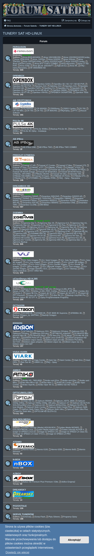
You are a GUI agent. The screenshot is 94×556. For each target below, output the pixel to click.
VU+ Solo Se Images (68, 260)
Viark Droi (77, 360)
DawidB (39, 221)
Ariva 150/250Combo (31, 61)
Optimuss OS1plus (59, 331)
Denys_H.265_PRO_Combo (44, 291)
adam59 (28, 194)
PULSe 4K (18, 120)
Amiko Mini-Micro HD (28, 382)
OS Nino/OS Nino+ (37, 335)
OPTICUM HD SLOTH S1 (44, 411)
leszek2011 (30, 221)
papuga (26, 163)
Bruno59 (26, 55)
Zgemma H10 (38, 238)
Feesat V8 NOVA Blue (46, 172)
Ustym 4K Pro (30, 293)
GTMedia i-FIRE (48, 178)
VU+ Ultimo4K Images (50, 266)
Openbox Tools (80, 92)
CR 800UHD (50, 111)
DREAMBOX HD (21, 186)
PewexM (26, 498)
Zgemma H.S (62, 223)
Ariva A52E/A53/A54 (30, 57)
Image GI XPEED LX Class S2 (73, 432)
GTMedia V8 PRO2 (76, 170)
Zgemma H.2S (38, 225)
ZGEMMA (18, 212)
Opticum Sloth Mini (22, 411)
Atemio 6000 (27, 449)
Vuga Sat (26, 360)
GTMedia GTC (78, 176)
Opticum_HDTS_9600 (63, 401)
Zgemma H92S (54, 233)
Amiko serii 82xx (51, 380)
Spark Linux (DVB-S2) (53, 338)
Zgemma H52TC (27, 229)
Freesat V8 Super (57, 170)
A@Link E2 (61, 66)
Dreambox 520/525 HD (71, 196)
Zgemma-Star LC (74, 240)
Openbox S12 (54, 86)
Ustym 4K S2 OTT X (67, 293)
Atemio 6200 (55, 449)
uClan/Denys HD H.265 (25, 278)
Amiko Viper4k (27, 385)
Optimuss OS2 (76, 331)
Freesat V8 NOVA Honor (69, 172)
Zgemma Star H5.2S (46, 229)
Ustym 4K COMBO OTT (37, 295)
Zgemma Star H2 (21, 225)
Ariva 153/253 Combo (74, 61)
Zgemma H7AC (63, 231)
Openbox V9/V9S (39, 92)
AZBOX (17, 473)
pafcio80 (40, 287)
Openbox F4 (48, 88)
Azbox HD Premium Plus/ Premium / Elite (39, 482)
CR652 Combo (68, 108)
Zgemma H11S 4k (55, 238)
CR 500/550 (27, 108)
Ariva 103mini (68, 59)
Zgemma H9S (20, 233)
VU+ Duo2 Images (38, 264)
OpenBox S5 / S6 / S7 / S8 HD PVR (67, 84)
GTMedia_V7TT (35, 167)
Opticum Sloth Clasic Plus (31, 409)
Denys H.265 (27, 289)
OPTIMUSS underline (60, 333)
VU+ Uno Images (31, 262)
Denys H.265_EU (43, 289)
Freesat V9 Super (40, 176)
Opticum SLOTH (75, 405)
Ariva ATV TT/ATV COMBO (45, 63)
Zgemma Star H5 (67, 227)
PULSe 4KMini (40, 129)
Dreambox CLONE (27, 205)
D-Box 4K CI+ (57, 295)
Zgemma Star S (28, 223)
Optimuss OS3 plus (39, 333)
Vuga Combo (38, 360)
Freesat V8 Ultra (58, 174)
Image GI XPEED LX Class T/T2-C (29, 434)
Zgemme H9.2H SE (36, 236)
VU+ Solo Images (29, 260)
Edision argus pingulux (32, 342)
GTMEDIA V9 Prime (60, 176)
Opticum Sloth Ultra (54, 409)
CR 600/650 (40, 108)
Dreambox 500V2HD (49, 196)
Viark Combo (64, 360)
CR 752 (38, 111)
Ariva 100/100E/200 (50, 57)
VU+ (15, 250)
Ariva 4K (72, 66)
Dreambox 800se (28, 200)
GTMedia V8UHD (40, 174)
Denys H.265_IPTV (62, 289)
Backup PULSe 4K (58, 129)
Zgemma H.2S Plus (56, 225)
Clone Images (55, 269)
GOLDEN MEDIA (22, 419)
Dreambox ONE (67, 203)
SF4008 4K (27, 313)
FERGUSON (19, 47)
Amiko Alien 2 (46, 382)
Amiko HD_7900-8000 (31, 380)
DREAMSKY (19, 489)
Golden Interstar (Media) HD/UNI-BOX (38, 427)
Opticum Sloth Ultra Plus (76, 409)
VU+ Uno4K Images (50, 262)
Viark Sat (51, 360)
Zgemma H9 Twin (70, 236)
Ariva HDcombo (67, 63)
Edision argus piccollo (53, 340)
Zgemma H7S (32, 231)
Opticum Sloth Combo (35, 407)
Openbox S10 (39, 86)
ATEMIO (17, 441)
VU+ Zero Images (71, 266)
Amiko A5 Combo (62, 382)
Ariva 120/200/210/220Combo (75, 57)
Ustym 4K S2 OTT (47, 293)
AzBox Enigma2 (67, 482)
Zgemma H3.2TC (35, 227)
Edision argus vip (52, 342)
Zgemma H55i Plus (55, 240)
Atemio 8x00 (69, 449)
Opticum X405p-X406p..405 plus (41, 403)
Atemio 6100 (41, 449)
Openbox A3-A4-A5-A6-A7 (37, 90)
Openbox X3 (62, 88)
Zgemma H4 (51, 227)
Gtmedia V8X (74, 174)
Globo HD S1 (27, 401)
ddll (46, 287)
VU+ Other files (35, 271)
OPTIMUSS (27, 331)
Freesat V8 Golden (38, 170)
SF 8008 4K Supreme (57, 313)
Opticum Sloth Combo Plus (59, 407)
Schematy (26, 517)
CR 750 (29, 111)
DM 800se (43, 205)
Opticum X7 (63, 403)
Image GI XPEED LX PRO (58, 434)
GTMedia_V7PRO (53, 167)
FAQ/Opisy (64, 111)
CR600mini (54, 108)
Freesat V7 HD (28, 165)
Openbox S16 (69, 86)
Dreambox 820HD (67, 200)
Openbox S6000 (58, 90)
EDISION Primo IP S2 (31, 338)
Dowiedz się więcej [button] (17, 552)
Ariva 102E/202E (21, 59)
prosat (36, 194)
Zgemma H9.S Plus (72, 233)
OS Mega (66, 335)
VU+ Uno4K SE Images (72, 262)
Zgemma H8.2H (79, 231)
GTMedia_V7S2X (72, 167)
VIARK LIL (37, 362)
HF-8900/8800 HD (37, 68)
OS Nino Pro (53, 335)
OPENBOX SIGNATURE (60, 92)
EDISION (17, 323)
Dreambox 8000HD (49, 203)
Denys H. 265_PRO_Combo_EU (73, 291)
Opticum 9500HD (43, 401)
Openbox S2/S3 (43, 84)
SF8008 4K (40, 313)
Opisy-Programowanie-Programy (53, 297)
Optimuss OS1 (41, 331)
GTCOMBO (32, 178)
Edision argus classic (32, 340)
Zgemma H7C (47, 231)
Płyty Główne (53, 517)
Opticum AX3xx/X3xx (56, 405)
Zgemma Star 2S (45, 223)
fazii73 (47, 221)
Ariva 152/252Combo (52, 61)
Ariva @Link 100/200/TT (42, 66)
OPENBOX (18, 75)
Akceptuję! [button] (74, 539)
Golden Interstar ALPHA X (72, 430)
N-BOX (16, 459)
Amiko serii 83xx (68, 380)
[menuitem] (7, 20)
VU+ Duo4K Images (57, 264)
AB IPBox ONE (28, 147)
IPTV (74, 111)
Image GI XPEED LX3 (47, 432)
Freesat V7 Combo (46, 165)
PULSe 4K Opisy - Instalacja (33, 131)
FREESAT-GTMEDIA (24, 155)
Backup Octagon (48, 315)
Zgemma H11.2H (73, 238)
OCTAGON (18, 305)
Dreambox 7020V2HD (40, 198)
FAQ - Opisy (50, 362)
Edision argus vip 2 (71, 342)
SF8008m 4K (75, 313)
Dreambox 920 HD (29, 203)
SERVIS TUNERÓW (23, 514)
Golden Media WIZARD (68, 427)
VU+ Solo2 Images (48, 260)
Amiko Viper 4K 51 (45, 385)
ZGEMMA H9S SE (37, 233)
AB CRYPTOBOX (22, 100)
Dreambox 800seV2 (47, 200)
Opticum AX (39, 405)
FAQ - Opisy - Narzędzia (68, 178)
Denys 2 (17, 293)
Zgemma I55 (38, 240)
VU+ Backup (70, 269)
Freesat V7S (79, 165)
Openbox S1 (27, 84)
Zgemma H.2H (74, 225)
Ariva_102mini (38, 59)
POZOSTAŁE (20, 506)
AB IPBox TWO (44, 147)
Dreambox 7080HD (62, 198)
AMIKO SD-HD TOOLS (66, 385)
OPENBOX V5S (76, 90)
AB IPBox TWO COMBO (65, 147)
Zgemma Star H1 (78, 223)
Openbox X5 (76, 88)
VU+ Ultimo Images (29, 266)
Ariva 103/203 (53, 59)
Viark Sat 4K (24, 362)
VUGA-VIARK (20, 352)
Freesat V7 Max (64, 165)
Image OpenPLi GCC (37, 269)
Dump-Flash (39, 517)
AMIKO (16, 370)
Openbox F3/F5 (33, 88)
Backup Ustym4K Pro (75, 295)
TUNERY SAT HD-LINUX (22, 33)
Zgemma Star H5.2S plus (69, 229)
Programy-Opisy (69, 517)
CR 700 (81, 108)
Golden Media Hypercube (46, 430)
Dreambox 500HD (29, 196)
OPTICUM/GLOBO (23, 392)
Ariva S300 (24, 66)
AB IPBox (18, 139)
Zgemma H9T (54, 236)
